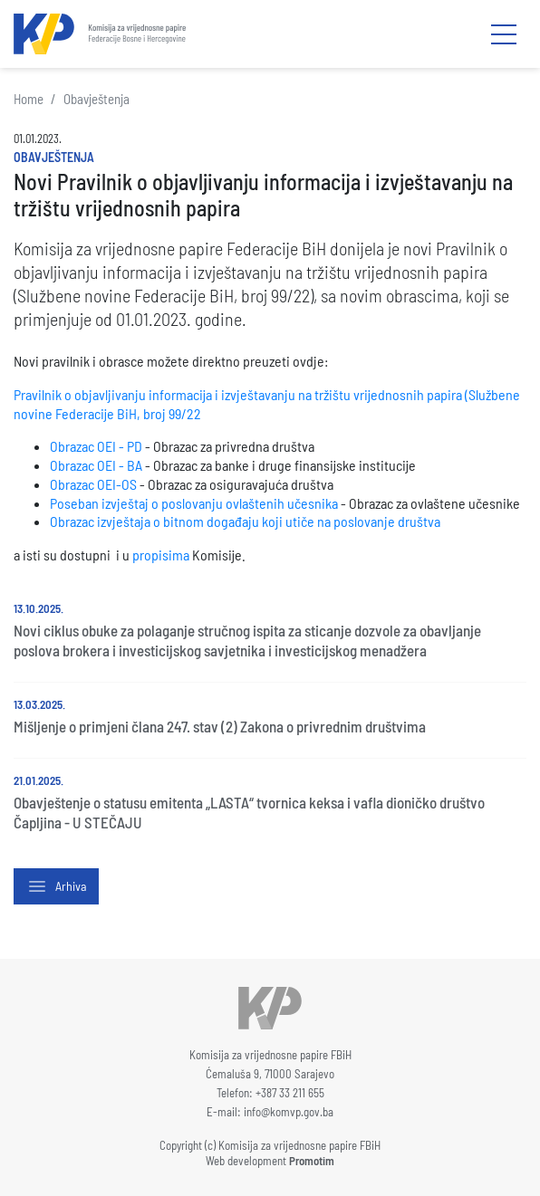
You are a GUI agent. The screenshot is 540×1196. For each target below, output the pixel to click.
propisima (160, 554)
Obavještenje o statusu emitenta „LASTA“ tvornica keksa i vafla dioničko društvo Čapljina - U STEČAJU (249, 812)
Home (28, 99)
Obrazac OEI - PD (96, 445)
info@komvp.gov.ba (288, 1112)
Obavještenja (96, 99)
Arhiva (56, 886)
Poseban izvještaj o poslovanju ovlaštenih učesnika (194, 503)
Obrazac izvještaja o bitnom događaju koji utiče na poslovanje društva (245, 521)
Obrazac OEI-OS (93, 484)
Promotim (311, 1160)
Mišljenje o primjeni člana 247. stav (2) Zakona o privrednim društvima (220, 726)
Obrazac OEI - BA (96, 465)
